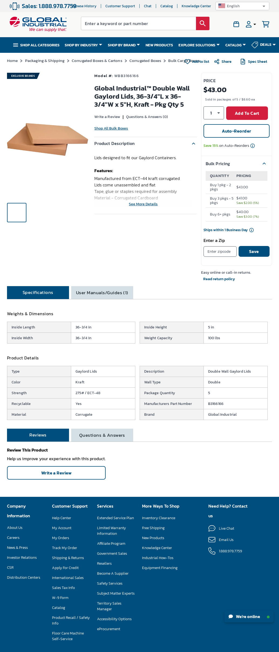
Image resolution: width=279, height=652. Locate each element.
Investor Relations (22, 557)
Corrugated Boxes (145, 60)
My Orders (60, 538)
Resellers (104, 563)
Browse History (84, 6)
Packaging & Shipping (45, 60)
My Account (61, 528)
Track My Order (64, 548)
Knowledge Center (196, 6)
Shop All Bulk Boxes (111, 128)
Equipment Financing (160, 568)
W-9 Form (60, 598)
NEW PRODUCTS (159, 45)
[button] (242, 6)
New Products (153, 538)
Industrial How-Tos (157, 558)
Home (12, 60)
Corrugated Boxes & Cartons (97, 60)
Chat (147, 6)
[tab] (38, 292)
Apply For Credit (65, 568)
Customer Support (120, 6)
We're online (249, 616)
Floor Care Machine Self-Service (68, 636)
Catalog (166, 6)
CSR (10, 567)
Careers (13, 537)
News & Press (17, 547)
